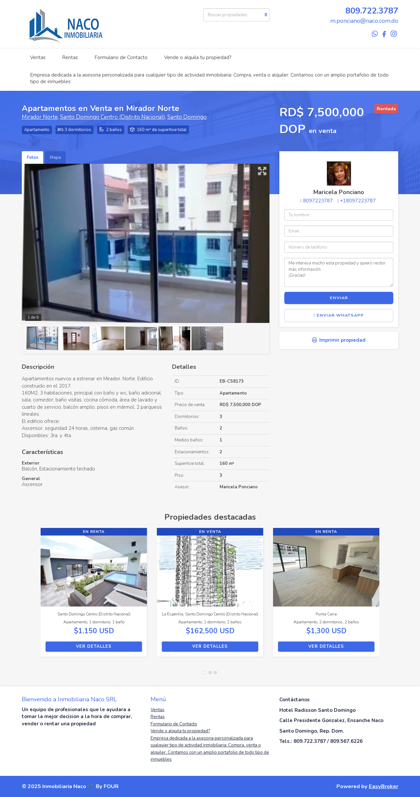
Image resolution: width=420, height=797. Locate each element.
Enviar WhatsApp (339, 315)
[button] (31, 595)
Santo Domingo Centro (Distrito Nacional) (112, 117)
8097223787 (318, 200)
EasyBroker (383, 786)
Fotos (32, 157)
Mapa (55, 157)
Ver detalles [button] (94, 646)
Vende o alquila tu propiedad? (197, 57)
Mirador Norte (40, 117)
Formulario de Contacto (121, 57)
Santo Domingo (187, 117)
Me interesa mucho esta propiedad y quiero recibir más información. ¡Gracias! (338, 272)
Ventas (38, 57)
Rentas (70, 57)
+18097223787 (358, 200)
